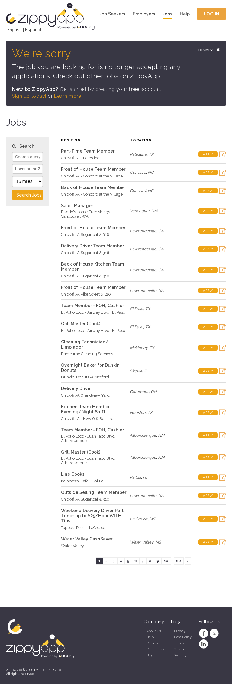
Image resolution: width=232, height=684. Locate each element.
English (14, 29)
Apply (208, 154)
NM (161, 435)
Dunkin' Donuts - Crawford (85, 377)
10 (166, 561)
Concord (138, 172)
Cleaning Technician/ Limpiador (84, 344)
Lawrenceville (143, 231)
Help (185, 13)
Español (33, 29)
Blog (150, 655)
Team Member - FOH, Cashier (92, 305)
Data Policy (183, 637)
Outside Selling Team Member (93, 492)
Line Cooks (73, 474)
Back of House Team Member (93, 187)
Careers (152, 643)
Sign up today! (29, 96)
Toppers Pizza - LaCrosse (83, 527)
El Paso (136, 308)
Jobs (167, 13)
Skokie (136, 371)
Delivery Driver (76, 388)
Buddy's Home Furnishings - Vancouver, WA (86, 214)
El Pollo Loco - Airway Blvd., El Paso (93, 312)
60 (178, 561)
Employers (144, 13)
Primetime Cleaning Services (87, 354)
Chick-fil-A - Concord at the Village (92, 176)
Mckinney (139, 347)
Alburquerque (143, 435)
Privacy (179, 631)
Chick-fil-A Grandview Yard (85, 395)
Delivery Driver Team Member (92, 245)
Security (180, 655)
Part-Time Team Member (87, 151)
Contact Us (155, 649)
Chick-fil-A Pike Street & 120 (86, 294)
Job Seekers (112, 13)
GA (161, 231)
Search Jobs (29, 194)
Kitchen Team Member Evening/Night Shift (85, 409)
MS (158, 542)
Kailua (135, 477)
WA (155, 211)
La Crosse (139, 519)
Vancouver (140, 211)
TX (151, 154)
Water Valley (72, 546)
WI (152, 519)
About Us (154, 631)
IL (145, 371)
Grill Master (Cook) (80, 323)
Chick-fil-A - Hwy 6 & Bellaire (87, 418)
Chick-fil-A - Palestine (80, 158)
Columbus (139, 391)
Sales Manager (77, 205)
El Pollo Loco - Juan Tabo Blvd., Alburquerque (89, 438)
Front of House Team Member (93, 169)
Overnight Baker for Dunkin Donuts (90, 367)
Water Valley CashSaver (86, 538)
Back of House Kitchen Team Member (92, 266)
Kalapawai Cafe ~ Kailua (82, 481)
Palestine (138, 154)
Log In (212, 13)
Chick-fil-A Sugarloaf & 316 (85, 234)
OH (154, 391)
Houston (138, 412)
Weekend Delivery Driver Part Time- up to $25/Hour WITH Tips (92, 515)
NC (150, 172)
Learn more (67, 96)
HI (145, 477)
